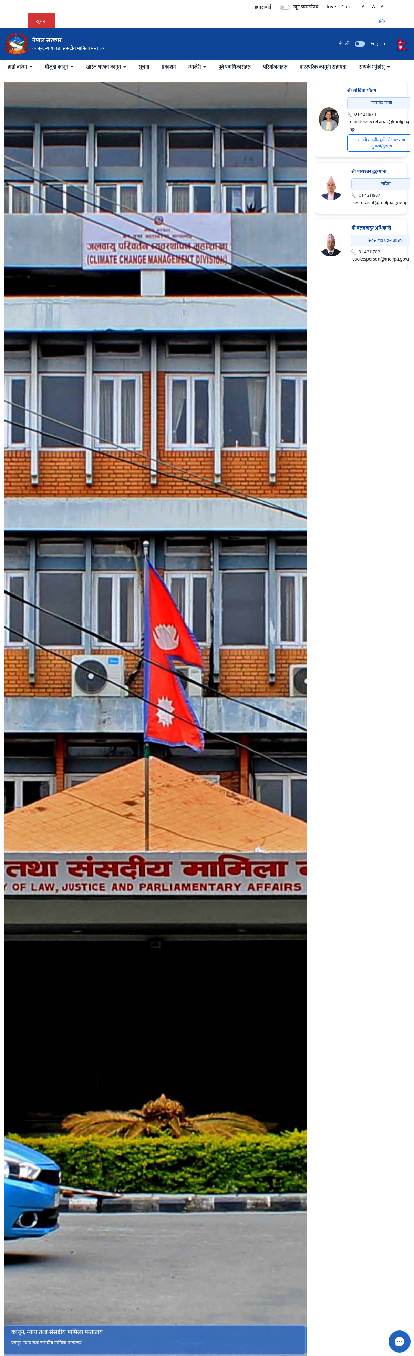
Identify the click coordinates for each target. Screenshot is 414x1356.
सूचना (143, 67)
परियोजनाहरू (275, 67)
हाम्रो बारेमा (18, 67)
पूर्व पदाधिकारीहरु (234, 67)
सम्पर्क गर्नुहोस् (372, 67)
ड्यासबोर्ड (263, 6)
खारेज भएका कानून (104, 67)
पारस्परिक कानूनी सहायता (323, 67)
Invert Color (340, 6)
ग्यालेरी (195, 67)
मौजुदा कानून (57, 67)
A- (364, 6)
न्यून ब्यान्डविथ (305, 6)
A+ (383, 6)
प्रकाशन (169, 67)
